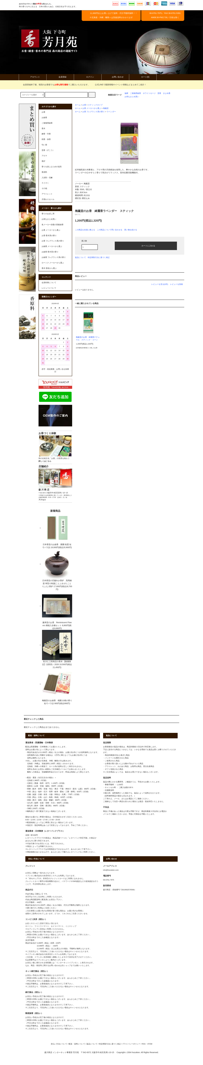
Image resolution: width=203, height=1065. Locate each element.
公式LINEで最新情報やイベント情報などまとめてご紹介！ (118, 84)
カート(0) (142, 77)
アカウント (32, 77)
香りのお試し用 (48, 214)
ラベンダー (111, 112)
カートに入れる (146, 245)
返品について (80, 257)
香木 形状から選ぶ (49, 268)
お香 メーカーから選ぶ (91, 108)
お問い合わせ (115, 77)
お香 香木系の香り (49, 236)
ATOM (149, 1044)
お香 (84, 105)
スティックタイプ (95, 105)
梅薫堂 (106, 108)
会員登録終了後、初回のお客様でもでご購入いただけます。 (55, 84)
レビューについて (49, 288)
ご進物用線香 (135, 93)
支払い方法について (59, 1044)
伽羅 (126, 93)
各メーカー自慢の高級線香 (52, 225)
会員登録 (60, 77)
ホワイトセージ (149, 93)
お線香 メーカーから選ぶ (52, 246)
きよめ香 (166, 93)
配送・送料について (77, 1044)
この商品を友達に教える (85, 230)
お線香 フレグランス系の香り (54, 257)
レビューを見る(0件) (159, 284)
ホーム (77, 105)
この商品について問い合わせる (109, 230)
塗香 (159, 93)
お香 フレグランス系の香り (93, 112)
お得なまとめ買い (132, 97)
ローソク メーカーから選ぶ (53, 263)
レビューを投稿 (176, 284)
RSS (144, 1044)
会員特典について (49, 283)
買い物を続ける (130, 230)
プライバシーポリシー (131, 1044)
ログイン (87, 77)
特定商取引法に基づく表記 (99, 257)
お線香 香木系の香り (50, 252)
